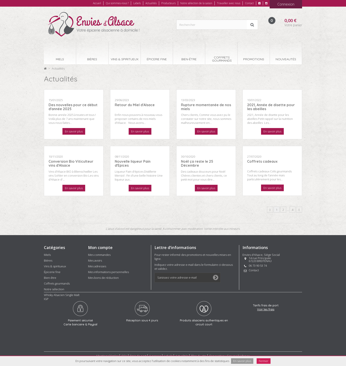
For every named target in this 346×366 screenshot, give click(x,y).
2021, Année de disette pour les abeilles (271, 107)
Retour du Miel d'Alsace (135, 105)
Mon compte (100, 247)
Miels (47, 255)
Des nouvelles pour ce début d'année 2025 (73, 107)
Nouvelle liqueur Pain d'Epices (132, 163)
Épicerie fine (52, 272)
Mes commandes (99, 255)
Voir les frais (265, 324)
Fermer (263, 361)
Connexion (285, 4)
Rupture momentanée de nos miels (206, 107)
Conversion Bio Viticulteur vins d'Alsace (71, 163)
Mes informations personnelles (108, 272)
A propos (155, 354)
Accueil (97, 3)
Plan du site (198, 354)
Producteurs (168, 3)
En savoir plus (74, 131)
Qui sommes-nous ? (117, 3)
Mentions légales (107, 354)
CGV (124, 354)
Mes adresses (97, 266)
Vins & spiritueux (55, 266)
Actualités (151, 3)
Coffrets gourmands (57, 283)
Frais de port (138, 354)
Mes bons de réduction (103, 278)
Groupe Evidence (238, 354)
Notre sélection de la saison (196, 3)
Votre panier (293, 25)
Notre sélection (54, 289)
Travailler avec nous (228, 3)
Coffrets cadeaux (262, 161)
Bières (48, 260)
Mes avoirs (95, 260)
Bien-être (50, 278)
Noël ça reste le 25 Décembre (197, 163)
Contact (249, 3)
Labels (137, 3)
